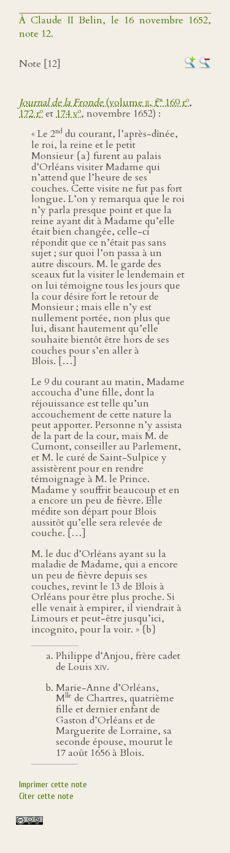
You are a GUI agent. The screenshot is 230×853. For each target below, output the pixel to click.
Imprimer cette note (53, 784)
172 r (31, 113)
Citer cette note (46, 796)
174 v (68, 113)
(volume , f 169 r (104, 102)
